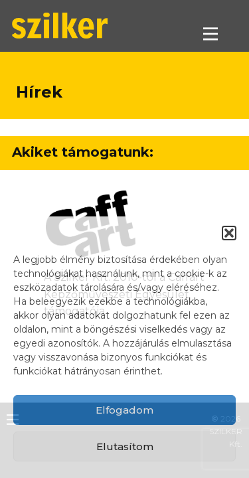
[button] (229, 233)
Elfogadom (124, 410)
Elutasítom (124, 446)
